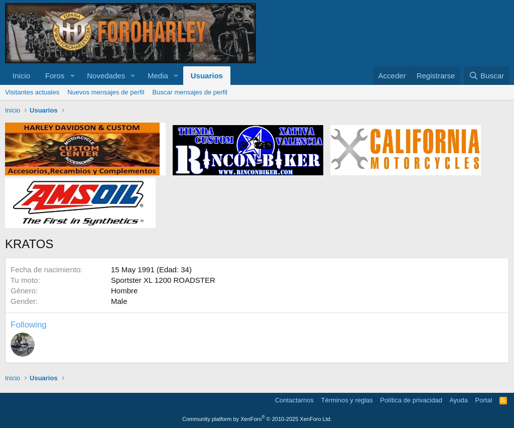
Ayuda (458, 400)
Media (158, 75)
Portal (483, 400)
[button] (72, 75)
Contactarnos (294, 400)
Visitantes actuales (32, 92)
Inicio (21, 75)
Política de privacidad (411, 400)
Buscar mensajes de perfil (189, 92)
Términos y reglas (347, 400)
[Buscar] (486, 75)
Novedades (106, 75)
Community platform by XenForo (257, 419)
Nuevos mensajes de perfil (105, 92)
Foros (54, 75)
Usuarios (207, 75)
